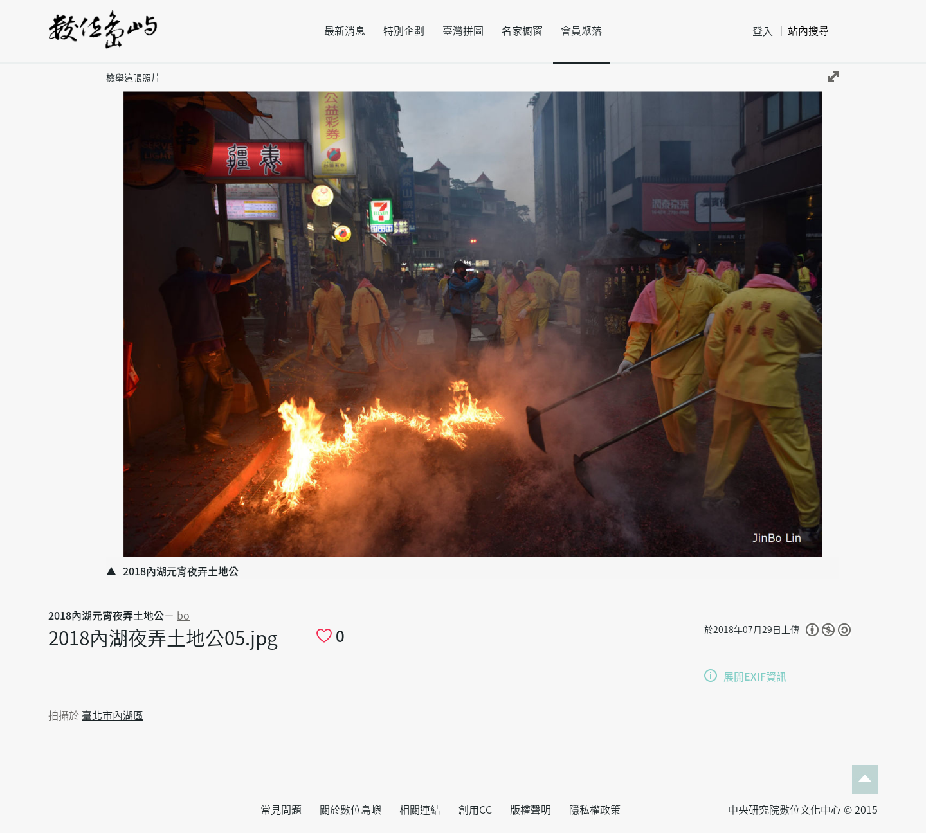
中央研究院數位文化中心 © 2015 (803, 810)
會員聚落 (581, 31)
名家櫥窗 (522, 31)
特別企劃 (403, 31)
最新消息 (344, 31)
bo (183, 616)
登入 (762, 31)
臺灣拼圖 (463, 31)
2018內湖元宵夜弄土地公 (106, 616)
